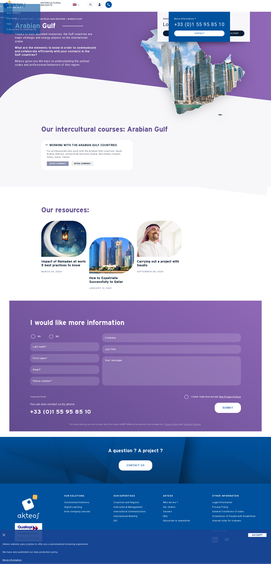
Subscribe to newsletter (176, 521)
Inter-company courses (77, 512)
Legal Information (222, 503)
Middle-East (75, 19)
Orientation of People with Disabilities (234, 517)
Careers (167, 512)
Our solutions (98, 5)
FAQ (165, 517)
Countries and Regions (51, 19)
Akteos (160, 5)
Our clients (169, 508)
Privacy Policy (172, 424)
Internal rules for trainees (226, 521)
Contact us (135, 465)
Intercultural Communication (130, 512)
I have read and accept (216, 396)
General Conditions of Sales (228, 512)
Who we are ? (170, 503)
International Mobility (126, 517)
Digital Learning (73, 508)
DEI (115, 521)
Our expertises (131, 5)
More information (12, 560)
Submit (227, 408)
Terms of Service (192, 424)
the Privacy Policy (230, 396)
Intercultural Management (128, 508)
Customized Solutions (76, 503)
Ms (57, 336)
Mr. (39, 336)
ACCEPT (257, 535)
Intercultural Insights (194, 5)
